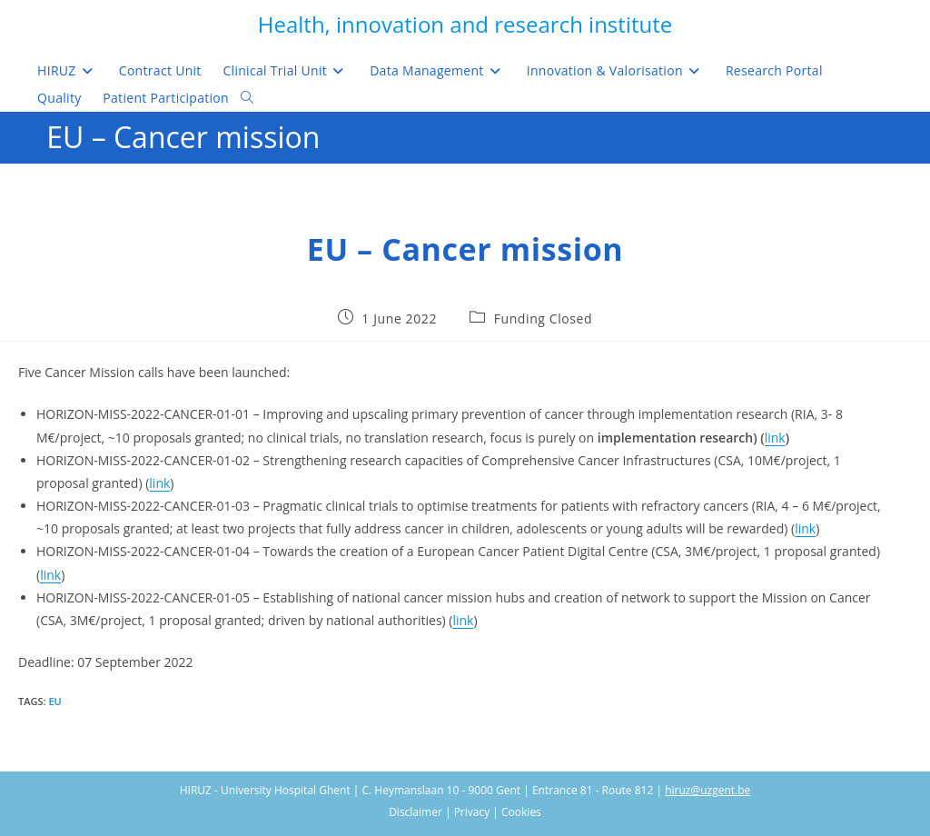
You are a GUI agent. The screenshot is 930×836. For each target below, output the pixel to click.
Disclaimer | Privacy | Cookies (465, 812)
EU (54, 701)
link (775, 437)
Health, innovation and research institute (465, 24)
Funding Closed (543, 318)
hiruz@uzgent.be (707, 790)
